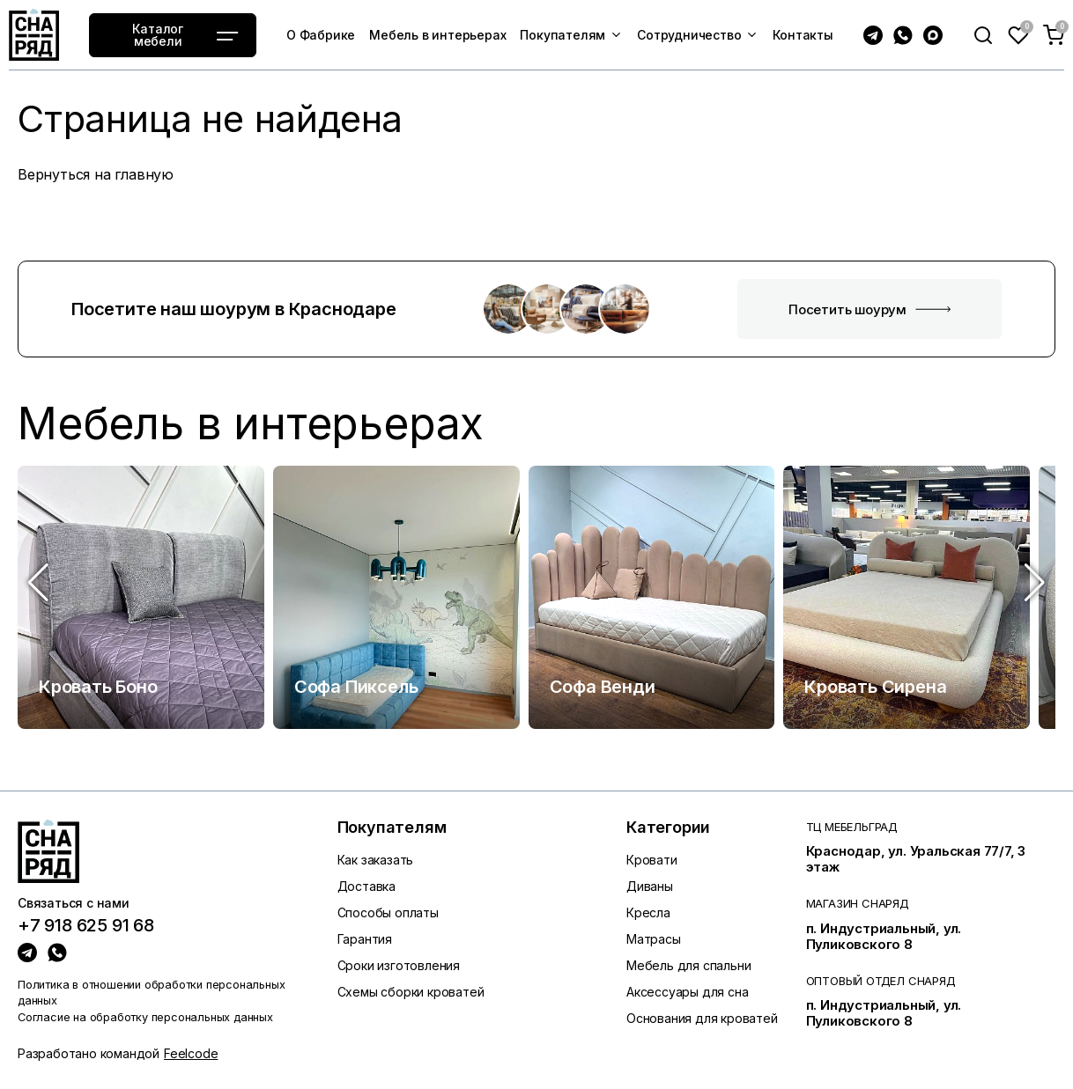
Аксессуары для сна (687, 991)
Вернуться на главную (96, 174)
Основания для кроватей (702, 1018)
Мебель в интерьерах (251, 424)
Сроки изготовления (398, 965)
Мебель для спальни (688, 965)
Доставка (366, 886)
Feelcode (191, 1053)
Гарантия (364, 938)
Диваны (649, 886)
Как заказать (375, 859)
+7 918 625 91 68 (86, 926)
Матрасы (653, 938)
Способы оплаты (388, 912)
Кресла (648, 912)
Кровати (651, 859)
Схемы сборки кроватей (411, 991)
